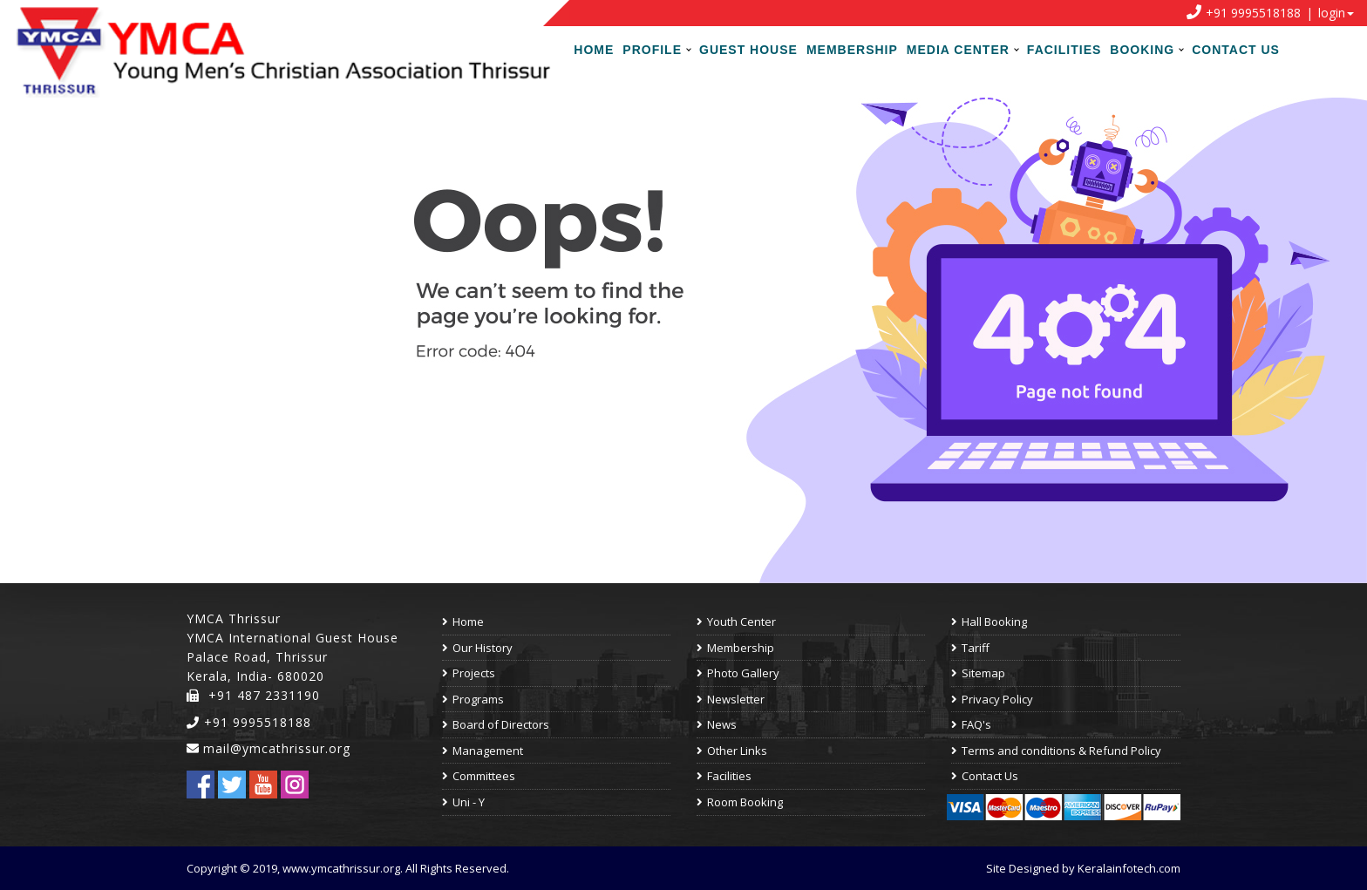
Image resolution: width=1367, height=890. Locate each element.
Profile (652, 50)
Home (594, 50)
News (717, 724)
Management (482, 750)
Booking (1142, 50)
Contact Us (1236, 50)
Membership (852, 50)
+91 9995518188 (249, 722)
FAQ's (971, 724)
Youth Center (736, 621)
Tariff (970, 648)
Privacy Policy (992, 699)
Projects (468, 673)
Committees (478, 776)
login (1331, 12)
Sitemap (978, 673)
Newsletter (731, 699)
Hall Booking (989, 621)
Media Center (958, 50)
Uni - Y (463, 802)
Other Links (732, 750)
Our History (477, 648)
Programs (473, 699)
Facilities (1064, 50)
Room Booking (740, 802)
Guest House (748, 50)
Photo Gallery (738, 673)
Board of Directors (495, 724)
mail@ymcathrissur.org (276, 748)
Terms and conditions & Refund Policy (1056, 750)
